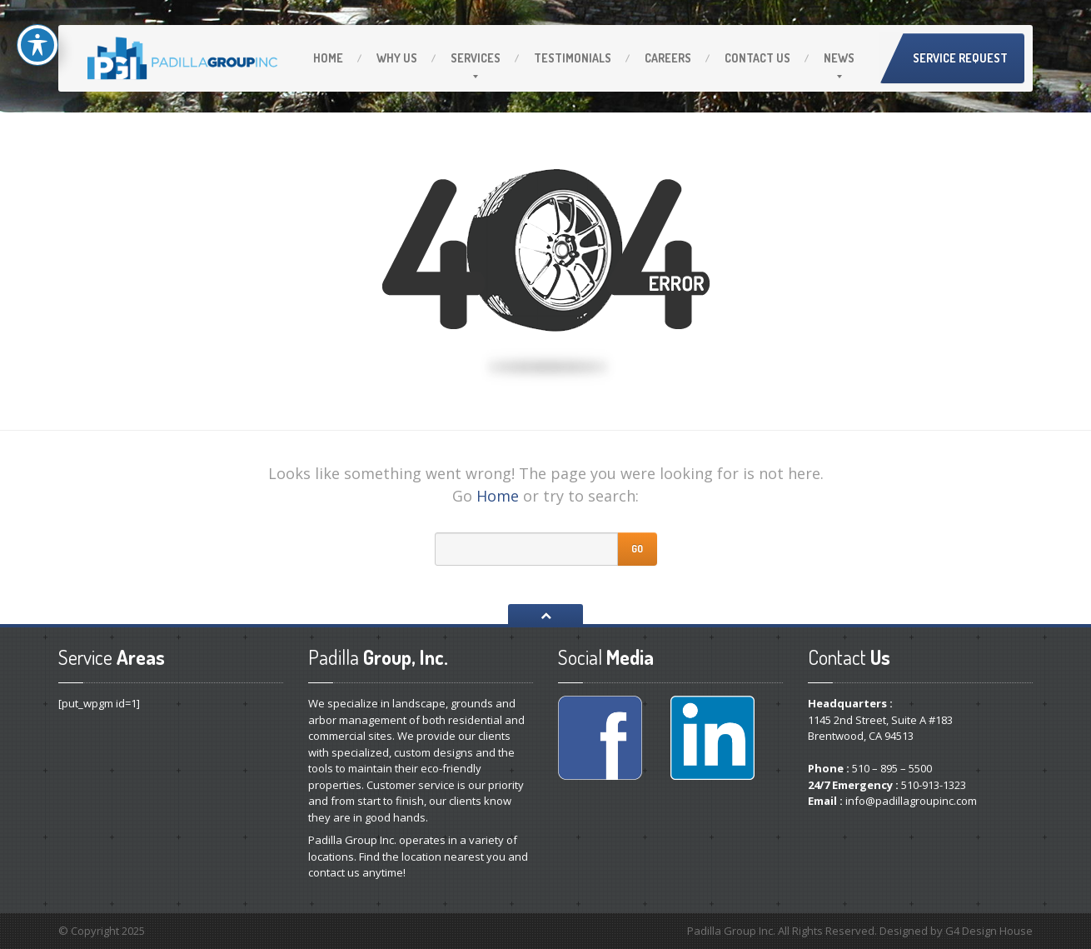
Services (476, 58)
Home (328, 58)
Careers (668, 58)
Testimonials (572, 58)
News (839, 58)
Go (637, 548)
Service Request (960, 58)
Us (396, 58)
